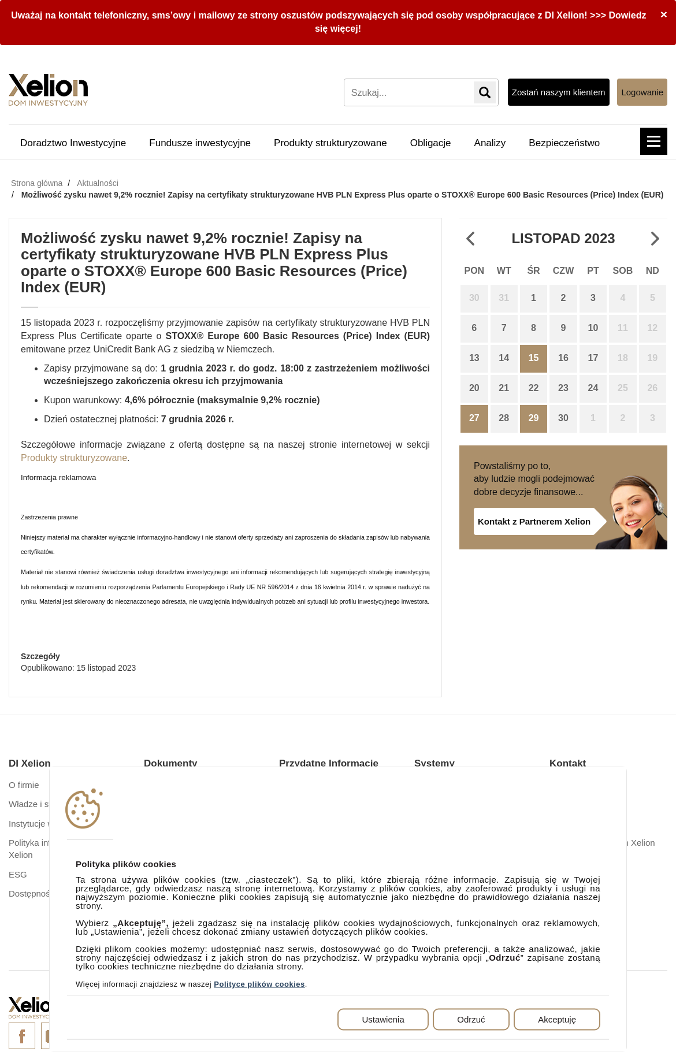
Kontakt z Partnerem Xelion (534, 521)
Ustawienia (383, 1019)
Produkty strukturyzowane (330, 142)
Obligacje (430, 142)
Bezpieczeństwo (564, 142)
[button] (653, 141)
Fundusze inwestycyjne (200, 142)
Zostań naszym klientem (559, 92)
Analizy (490, 142)
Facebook (22, 1036)
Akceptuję (557, 1019)
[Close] (663, 14)
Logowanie (642, 92)
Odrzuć (471, 1019)
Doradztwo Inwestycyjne (73, 142)
